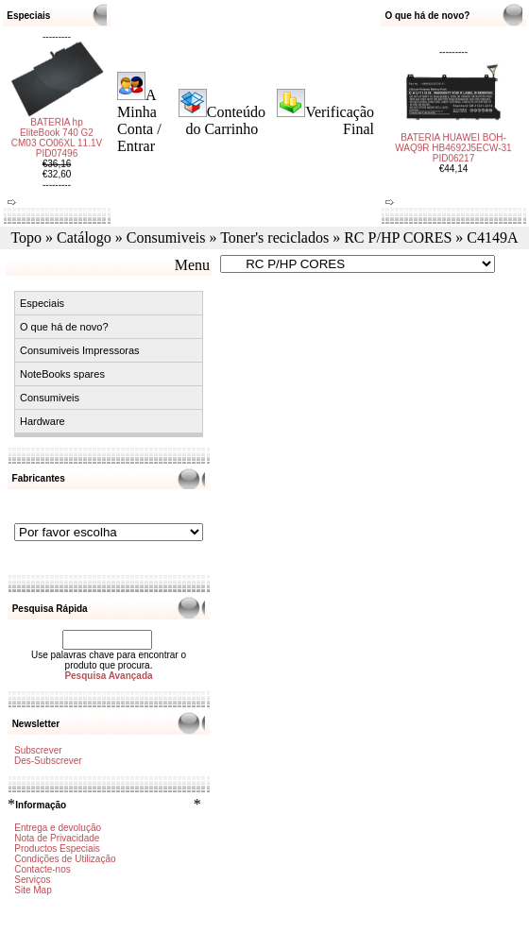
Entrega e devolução (57, 828)
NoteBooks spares (62, 374)
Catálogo (84, 237)
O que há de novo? (64, 326)
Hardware (42, 421)
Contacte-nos (42, 869)
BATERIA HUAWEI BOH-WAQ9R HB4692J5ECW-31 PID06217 (453, 138)
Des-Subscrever (48, 760)
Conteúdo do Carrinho (225, 120)
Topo (26, 237)
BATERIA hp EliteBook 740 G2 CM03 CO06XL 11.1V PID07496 (56, 147)
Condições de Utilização (64, 859)
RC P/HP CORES (398, 237)
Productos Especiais (57, 848)
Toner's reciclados (274, 237)
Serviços (32, 879)
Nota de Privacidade (56, 838)
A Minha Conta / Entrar (139, 120)
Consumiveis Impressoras (80, 350)
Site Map (32, 890)
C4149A (492, 237)
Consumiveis (166, 237)
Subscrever (38, 750)
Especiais (42, 303)
